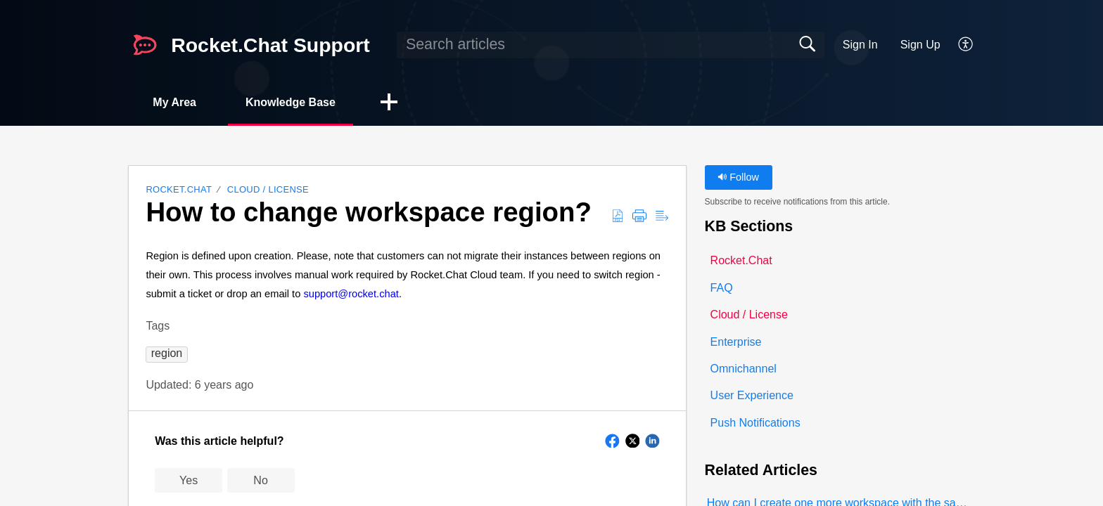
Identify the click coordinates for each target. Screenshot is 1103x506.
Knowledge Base (291, 102)
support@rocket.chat (350, 293)
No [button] (260, 480)
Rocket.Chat (179, 189)
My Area (174, 102)
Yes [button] (188, 480)
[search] (610, 45)
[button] (966, 45)
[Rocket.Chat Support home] (145, 45)
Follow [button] (738, 177)
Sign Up (920, 45)
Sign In (860, 45)
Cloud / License (268, 189)
